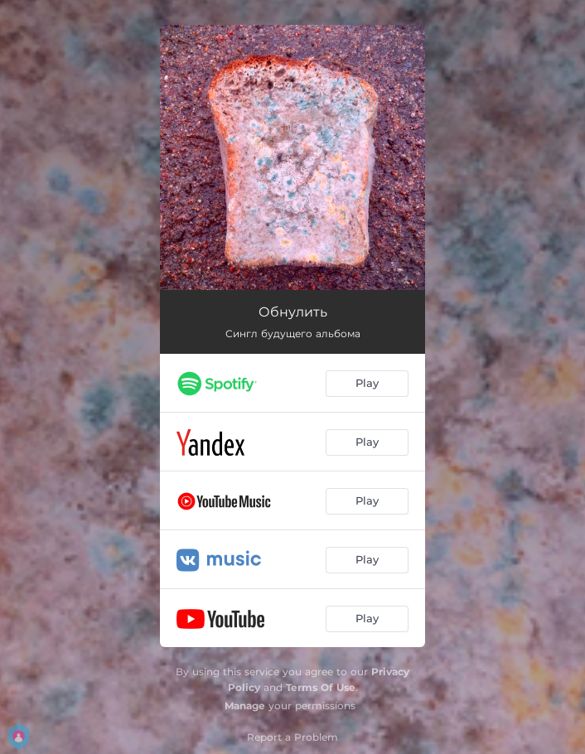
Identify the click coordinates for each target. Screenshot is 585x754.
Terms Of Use (320, 687)
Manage (245, 705)
